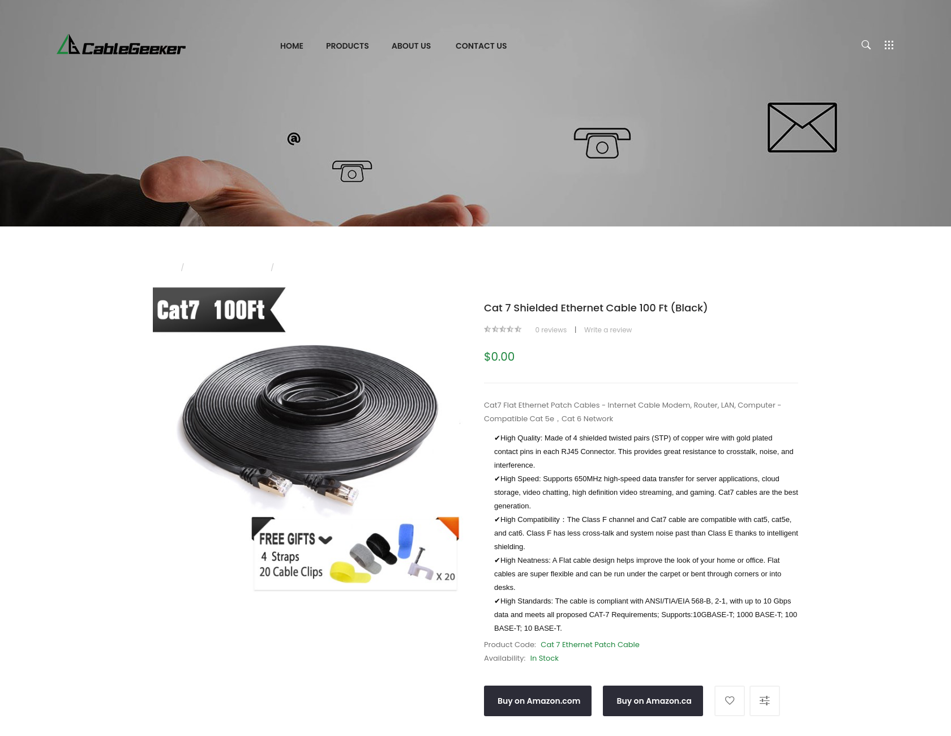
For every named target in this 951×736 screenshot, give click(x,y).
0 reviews (551, 330)
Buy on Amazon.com (539, 701)
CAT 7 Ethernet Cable (227, 267)
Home (163, 267)
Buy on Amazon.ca (653, 701)
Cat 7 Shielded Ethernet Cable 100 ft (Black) (355, 267)
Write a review (608, 330)
